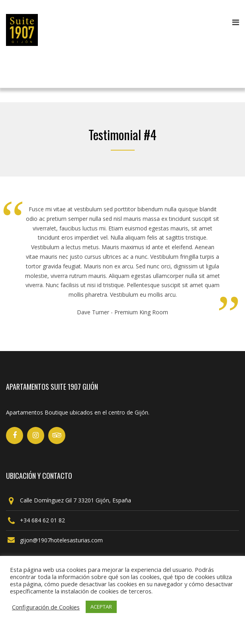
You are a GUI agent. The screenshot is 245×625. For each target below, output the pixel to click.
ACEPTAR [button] (101, 606)
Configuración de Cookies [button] (46, 607)
